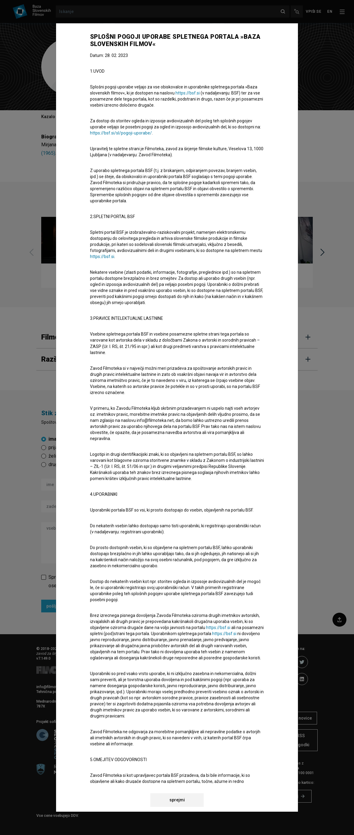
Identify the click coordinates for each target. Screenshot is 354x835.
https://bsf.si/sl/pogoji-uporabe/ (121, 133)
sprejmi (177, 799)
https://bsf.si (187, 93)
